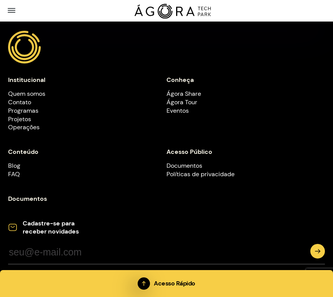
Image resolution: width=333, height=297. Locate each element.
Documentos (184, 166)
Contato (19, 102)
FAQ (14, 174)
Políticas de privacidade (200, 174)
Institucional (26, 80)
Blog (14, 166)
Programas (23, 111)
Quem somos (26, 94)
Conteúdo (23, 152)
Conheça (180, 80)
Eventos (177, 111)
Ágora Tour (181, 102)
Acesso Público (189, 152)
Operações (24, 127)
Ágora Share (183, 94)
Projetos (19, 119)
